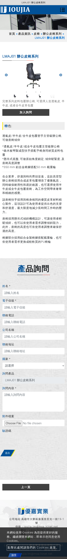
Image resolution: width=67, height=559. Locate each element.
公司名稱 (8, 329)
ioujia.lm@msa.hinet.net (41, 526)
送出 (7, 452)
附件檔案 (8, 416)
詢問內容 (9, 388)
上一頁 (26, 487)
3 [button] (35, 92)
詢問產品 (8, 373)
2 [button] (31, 92)
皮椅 (37, 33)
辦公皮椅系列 (52, 33)
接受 (13, 555)
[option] (33, 75)
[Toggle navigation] (62, 10)
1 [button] (26, 92)
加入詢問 (26, 112)
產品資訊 (24, 33)
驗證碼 (6, 430)
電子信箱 (9, 300)
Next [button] (60, 75)
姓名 (6, 286)
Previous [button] (6, 75)
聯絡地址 (8, 344)
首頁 (12, 33)
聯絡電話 (8, 315)
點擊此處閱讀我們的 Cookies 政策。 (33, 547)
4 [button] (40, 92)
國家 (6, 359)
